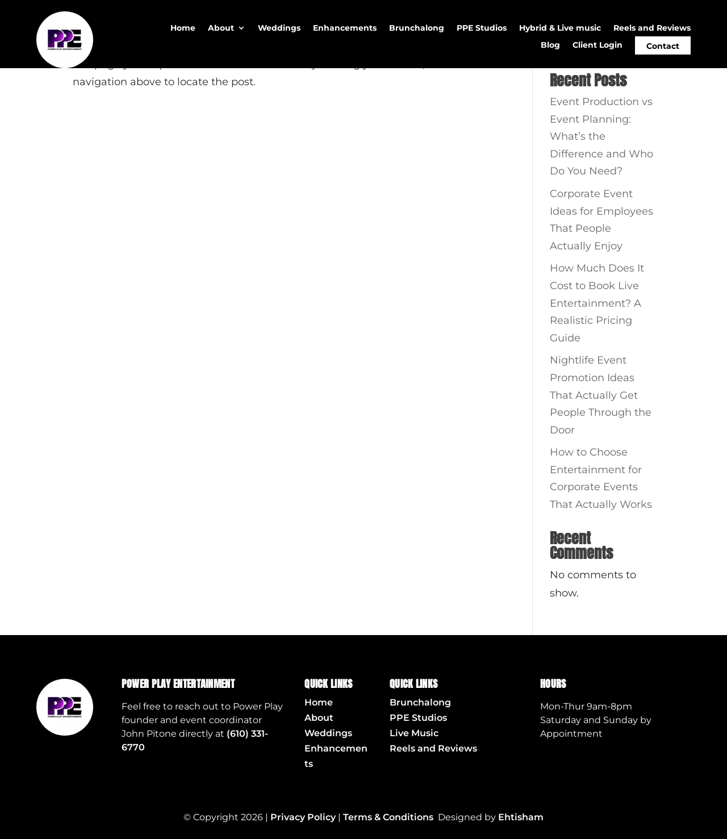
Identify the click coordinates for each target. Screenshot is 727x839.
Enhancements (345, 28)
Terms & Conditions (388, 817)
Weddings (279, 28)
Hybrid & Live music (560, 28)
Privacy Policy (303, 817)
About (221, 28)
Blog (550, 45)
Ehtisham (521, 817)
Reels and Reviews (652, 28)
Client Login (597, 45)
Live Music (414, 733)
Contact (662, 46)
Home (182, 28)
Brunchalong (416, 28)
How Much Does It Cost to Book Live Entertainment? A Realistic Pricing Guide (597, 303)
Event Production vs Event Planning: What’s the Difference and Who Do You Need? (601, 136)
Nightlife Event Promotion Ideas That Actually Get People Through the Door (600, 395)
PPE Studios (482, 28)
